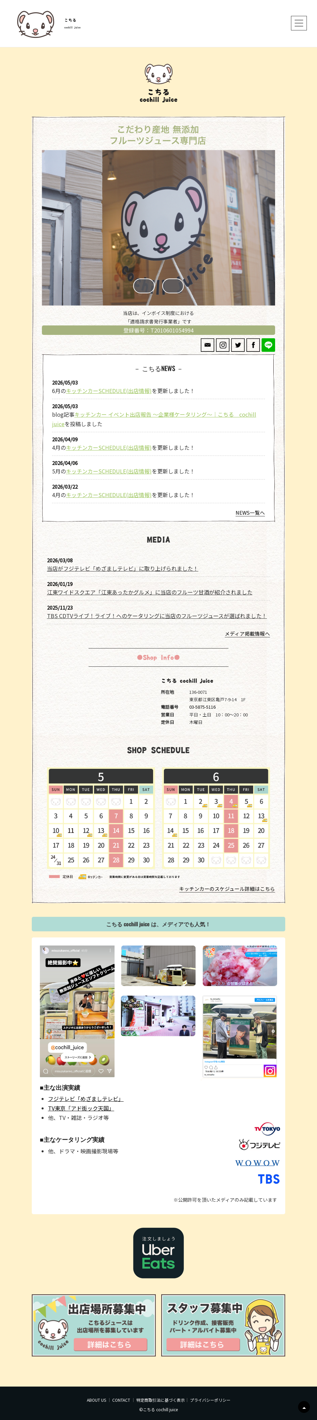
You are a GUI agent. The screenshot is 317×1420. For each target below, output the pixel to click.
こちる (70, 20)
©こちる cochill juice (158, 1409)
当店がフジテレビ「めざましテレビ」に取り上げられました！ (122, 568)
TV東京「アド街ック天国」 (81, 1108)
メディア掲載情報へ (247, 633)
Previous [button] (144, 285)
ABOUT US (96, 1400)
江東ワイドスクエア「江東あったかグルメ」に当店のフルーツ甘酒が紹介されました (149, 592)
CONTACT (121, 1400)
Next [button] (173, 285)
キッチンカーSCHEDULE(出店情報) (109, 391)
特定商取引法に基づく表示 (160, 1400)
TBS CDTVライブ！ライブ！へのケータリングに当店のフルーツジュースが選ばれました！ (157, 616)
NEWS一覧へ (250, 512)
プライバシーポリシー (210, 1400)
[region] (158, 229)
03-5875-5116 (202, 707)
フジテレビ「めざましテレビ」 (86, 1099)
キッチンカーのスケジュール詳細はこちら (227, 888)
